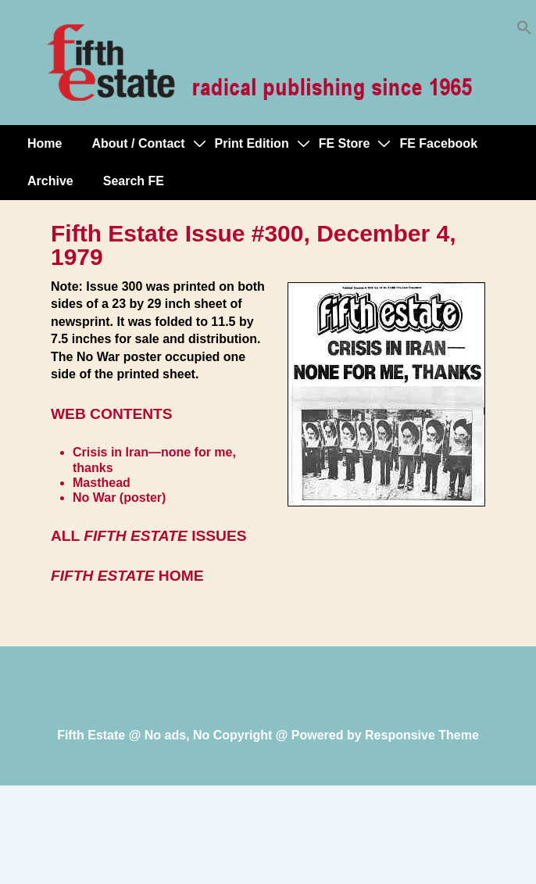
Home (44, 143)
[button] (524, 31)
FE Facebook (438, 143)
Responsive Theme (422, 735)
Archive (50, 181)
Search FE (133, 181)
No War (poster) (119, 497)
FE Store (344, 143)
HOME (127, 575)
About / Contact (137, 143)
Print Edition (252, 143)
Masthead (101, 482)
